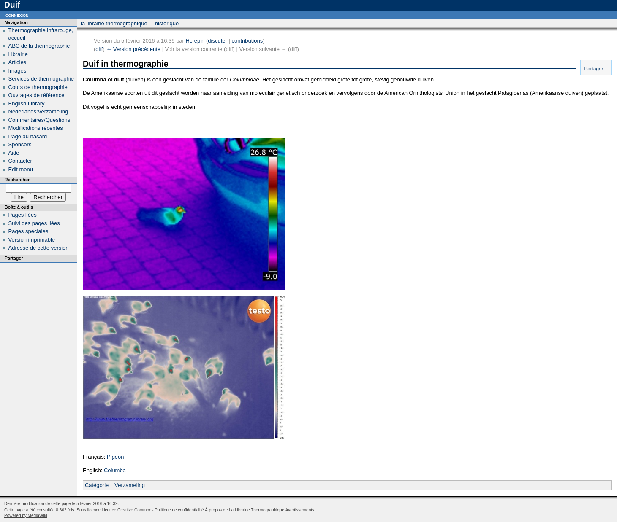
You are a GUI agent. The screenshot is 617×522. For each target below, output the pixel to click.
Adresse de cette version (38, 248)
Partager (593, 68)
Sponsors (20, 144)
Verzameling (129, 485)
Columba (115, 470)
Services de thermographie (41, 78)
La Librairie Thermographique (114, 23)
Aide (13, 153)
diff (99, 49)
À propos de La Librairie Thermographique (244, 510)
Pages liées (22, 215)
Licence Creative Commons (128, 510)
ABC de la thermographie (39, 46)
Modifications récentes (35, 128)
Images (17, 70)
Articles (17, 62)
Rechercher (17, 179)
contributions (247, 41)
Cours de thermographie (38, 87)
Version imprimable (31, 240)
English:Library (26, 103)
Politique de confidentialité (179, 510)
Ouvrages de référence (36, 95)
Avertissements (299, 510)
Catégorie (97, 485)
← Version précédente (133, 49)
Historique (167, 23)
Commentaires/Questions (39, 120)
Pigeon (115, 457)
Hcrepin (195, 41)
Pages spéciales (28, 231)
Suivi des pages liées (34, 223)
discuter (217, 41)
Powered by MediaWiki (25, 515)
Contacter (20, 161)
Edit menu (20, 169)
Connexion (17, 15)
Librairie (18, 54)
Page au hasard (27, 136)
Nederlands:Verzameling (38, 111)
